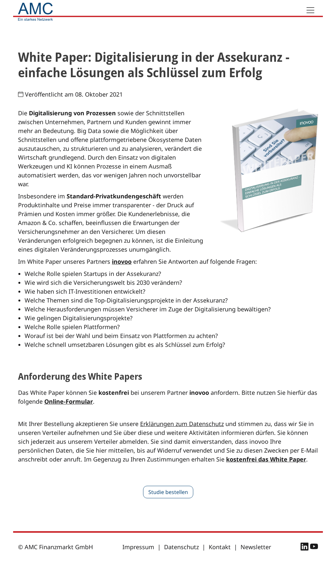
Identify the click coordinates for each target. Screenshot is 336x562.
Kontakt (220, 547)
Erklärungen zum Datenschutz (182, 424)
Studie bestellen (168, 492)
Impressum (138, 547)
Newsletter (256, 547)
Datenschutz (181, 547)
